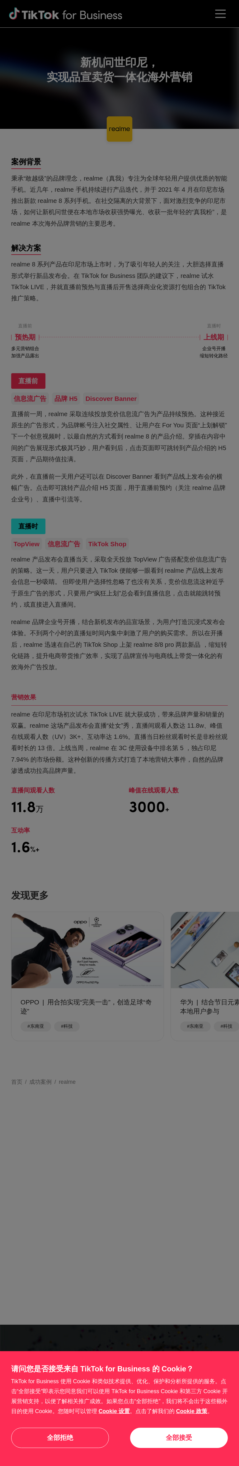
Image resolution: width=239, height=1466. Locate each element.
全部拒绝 (60, 1437)
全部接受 (179, 1437)
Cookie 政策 (191, 1411)
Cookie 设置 (114, 1411)
